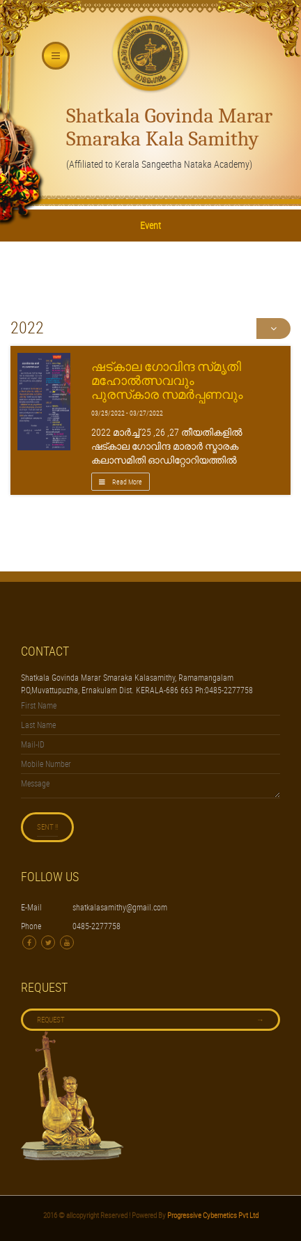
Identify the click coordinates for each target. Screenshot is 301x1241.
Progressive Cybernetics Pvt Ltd (212, 1215)
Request (150, 1019)
